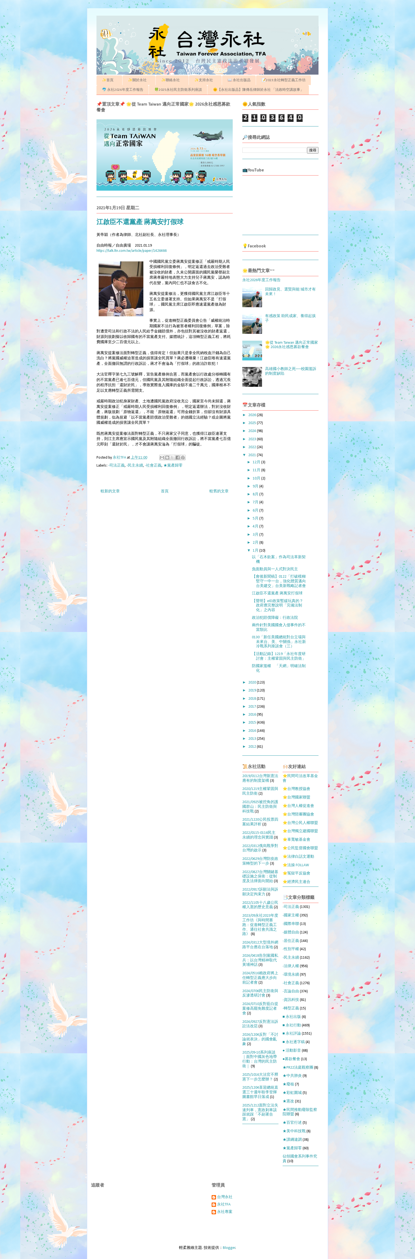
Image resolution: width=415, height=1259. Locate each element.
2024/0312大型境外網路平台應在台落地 (260, 945)
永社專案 (224, 1212)
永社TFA (224, 1204)
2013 (252, 739)
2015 (252, 723)
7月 (256, 502)
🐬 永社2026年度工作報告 (122, 90)
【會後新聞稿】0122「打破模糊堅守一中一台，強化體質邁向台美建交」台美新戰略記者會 (279, 581)
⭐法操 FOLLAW (296, 865)
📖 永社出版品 (239, 80)
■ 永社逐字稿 (294, 1042)
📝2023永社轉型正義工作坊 (283, 80)
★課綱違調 (292, 1140)
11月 (257, 470)
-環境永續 (291, 975)
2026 (252, 415)
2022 (252, 447)
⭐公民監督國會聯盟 (300, 848)
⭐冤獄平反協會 (296, 873)
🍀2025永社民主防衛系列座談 (178, 90)
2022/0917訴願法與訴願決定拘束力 (260, 892)
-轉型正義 (291, 1008)
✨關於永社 (139, 80)
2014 (252, 731)
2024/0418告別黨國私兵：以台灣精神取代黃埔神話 (260, 960)
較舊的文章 (219, 491)
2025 (252, 423)
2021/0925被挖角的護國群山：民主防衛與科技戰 (260, 807)
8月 (256, 494)
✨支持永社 (205, 80)
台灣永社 (224, 1197)
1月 (256, 551)
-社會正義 (153, 466)
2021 (252, 455)
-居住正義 (291, 941)
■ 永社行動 (292, 1025)
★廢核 (288, 1084)
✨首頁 (109, 80)
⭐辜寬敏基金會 (296, 840)
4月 (256, 526)
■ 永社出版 (292, 1017)
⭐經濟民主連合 (296, 882)
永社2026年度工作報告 (261, 280)
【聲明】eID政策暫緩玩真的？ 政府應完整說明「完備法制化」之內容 (277, 605)
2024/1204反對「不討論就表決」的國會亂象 (260, 1039)
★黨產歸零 (173, 466)
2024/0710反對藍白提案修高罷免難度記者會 (260, 1008)
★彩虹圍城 (292, 1093)
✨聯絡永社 (172, 80)
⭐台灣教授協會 (296, 789)
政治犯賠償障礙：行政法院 (275, 618)
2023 (252, 439)
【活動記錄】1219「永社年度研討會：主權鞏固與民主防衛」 (279, 656)
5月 (256, 518)
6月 (256, 511)
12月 (257, 462)
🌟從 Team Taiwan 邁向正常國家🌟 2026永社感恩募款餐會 (291, 345)
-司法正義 (116, 466)
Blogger (229, 1248)
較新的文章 (110, 491)
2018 (252, 699)
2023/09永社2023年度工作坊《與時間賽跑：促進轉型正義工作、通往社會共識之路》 (260, 925)
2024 (252, 431)
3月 (256, 535)
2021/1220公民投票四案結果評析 (260, 822)
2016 (252, 715)
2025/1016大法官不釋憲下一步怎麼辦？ (260, 1077)
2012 (252, 747)
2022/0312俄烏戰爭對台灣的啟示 (260, 848)
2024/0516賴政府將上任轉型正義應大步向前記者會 (260, 978)
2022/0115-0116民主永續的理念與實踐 (258, 835)
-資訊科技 (291, 1000)
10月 (257, 478)
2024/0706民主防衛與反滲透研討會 (260, 993)
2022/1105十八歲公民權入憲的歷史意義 (260, 905)
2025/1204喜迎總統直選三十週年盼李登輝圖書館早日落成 (260, 1092)
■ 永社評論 (292, 1034)
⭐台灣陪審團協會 (298, 814)
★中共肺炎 (292, 1076)
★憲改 (288, 1101)
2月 (256, 543)
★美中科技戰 (294, 1131)
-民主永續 (135, 466)
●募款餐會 (291, 1059)
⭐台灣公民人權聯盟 (300, 823)
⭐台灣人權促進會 (298, 806)
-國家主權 (291, 915)
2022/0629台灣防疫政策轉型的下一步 (260, 861)
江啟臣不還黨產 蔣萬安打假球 (277, 593)
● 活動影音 (292, 1051)
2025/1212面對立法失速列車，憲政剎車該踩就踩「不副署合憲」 (260, 1112)
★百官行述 (292, 1123)
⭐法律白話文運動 (298, 857)
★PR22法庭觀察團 (298, 1068)
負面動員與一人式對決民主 (275, 569)
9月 (256, 486)
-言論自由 (291, 991)
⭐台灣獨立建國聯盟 (300, 831)
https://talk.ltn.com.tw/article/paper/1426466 (131, 251)
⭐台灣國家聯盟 (296, 797)
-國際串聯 (291, 924)
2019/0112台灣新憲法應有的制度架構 (260, 778)
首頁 (165, 491)
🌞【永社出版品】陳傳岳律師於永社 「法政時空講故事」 (258, 90)
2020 (252, 683)
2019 (252, 690)
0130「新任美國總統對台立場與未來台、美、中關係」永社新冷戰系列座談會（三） (279, 642)
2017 (252, 707)
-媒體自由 (291, 932)
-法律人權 (291, 966)
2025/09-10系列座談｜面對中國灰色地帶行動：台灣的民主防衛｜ (259, 1059)
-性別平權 (291, 949)
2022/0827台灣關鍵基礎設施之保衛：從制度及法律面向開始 (260, 876)
